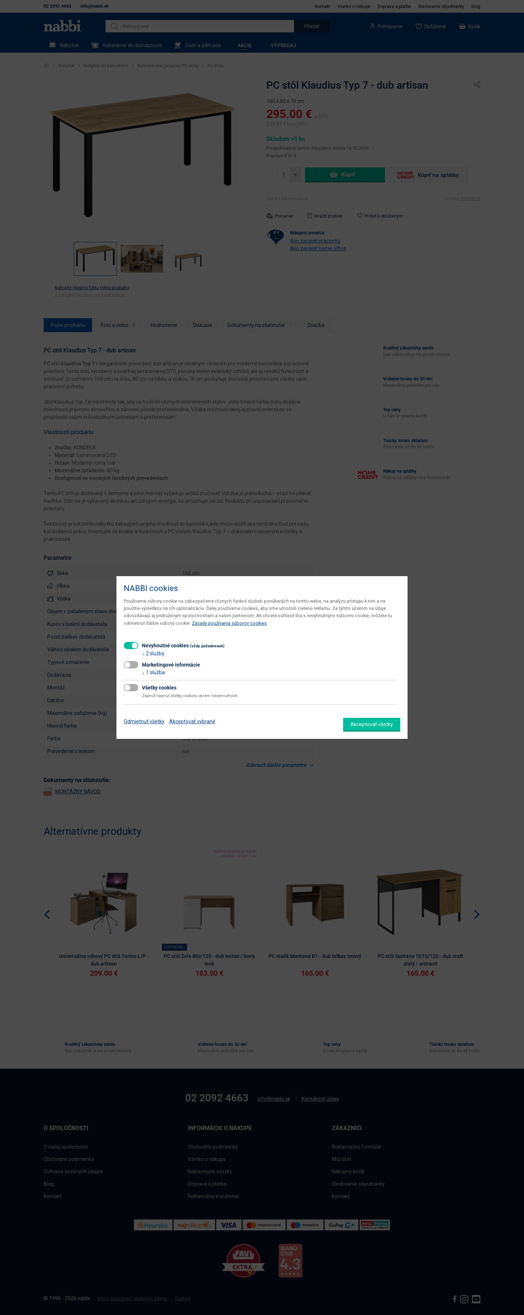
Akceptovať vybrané (192, 721)
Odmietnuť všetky (144, 721)
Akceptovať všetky (371, 724)
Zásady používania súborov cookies (229, 623)
